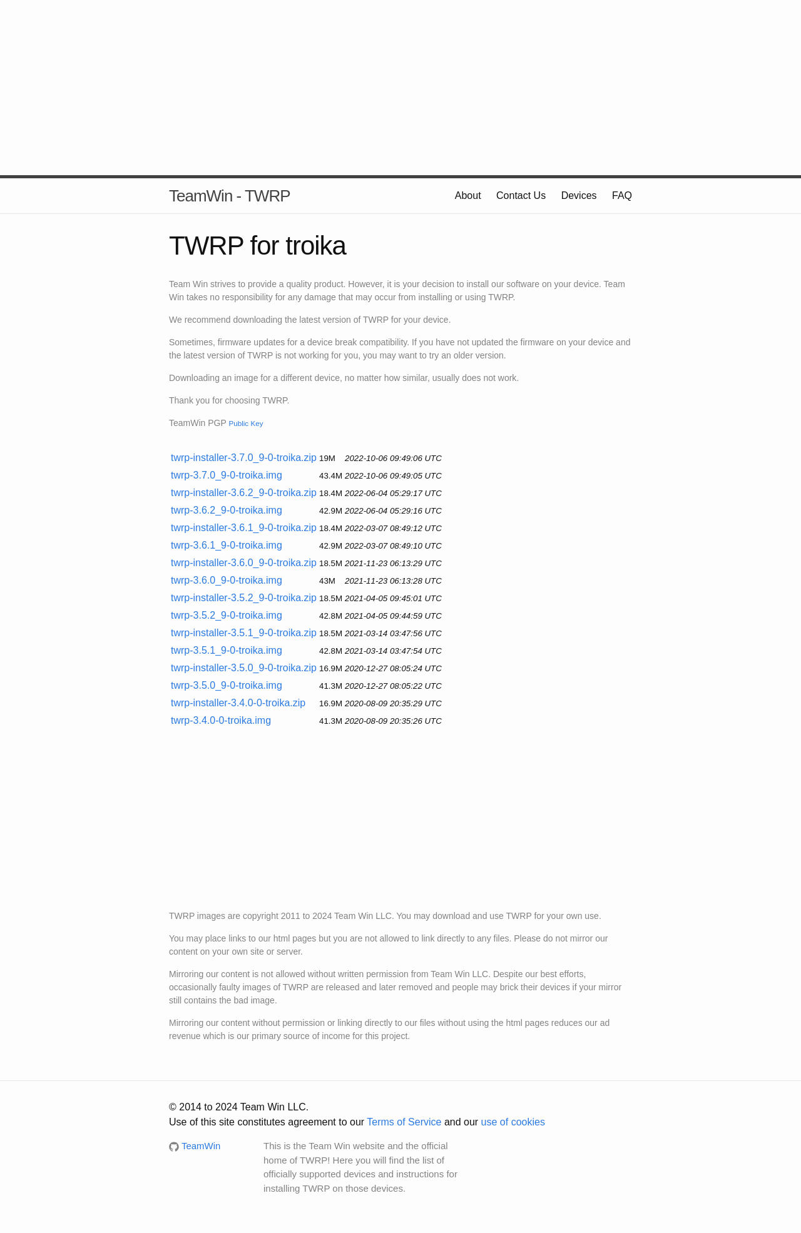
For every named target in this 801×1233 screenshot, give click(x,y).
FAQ (622, 195)
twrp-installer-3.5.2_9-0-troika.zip (244, 597)
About (468, 195)
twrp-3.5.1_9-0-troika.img (226, 650)
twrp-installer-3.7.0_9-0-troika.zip (244, 457)
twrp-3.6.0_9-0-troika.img (226, 580)
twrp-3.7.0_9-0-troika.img (226, 475)
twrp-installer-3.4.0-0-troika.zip (238, 703)
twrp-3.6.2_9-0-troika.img (226, 510)
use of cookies (513, 1122)
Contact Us (521, 195)
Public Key (245, 423)
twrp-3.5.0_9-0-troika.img (226, 685)
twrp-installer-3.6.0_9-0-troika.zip (244, 562)
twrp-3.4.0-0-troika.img (221, 720)
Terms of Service (404, 1122)
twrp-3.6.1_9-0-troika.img (226, 545)
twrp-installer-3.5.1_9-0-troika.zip (244, 632)
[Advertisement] (400, 87)
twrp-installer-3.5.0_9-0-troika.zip (244, 667)
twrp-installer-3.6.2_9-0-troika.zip (244, 492)
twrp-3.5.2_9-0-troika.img (226, 615)
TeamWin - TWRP (229, 195)
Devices (579, 195)
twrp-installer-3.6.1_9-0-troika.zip (244, 527)
